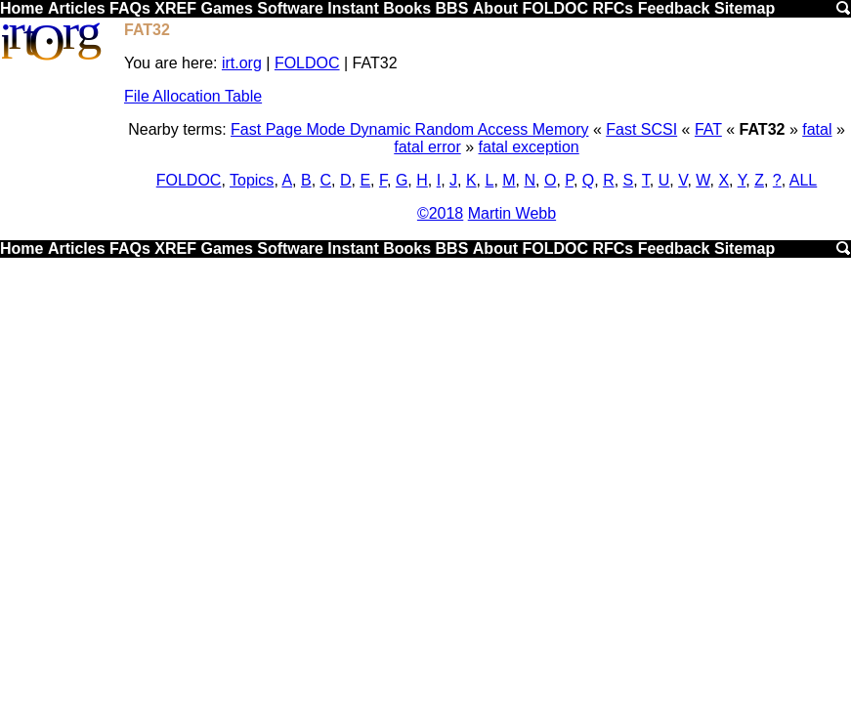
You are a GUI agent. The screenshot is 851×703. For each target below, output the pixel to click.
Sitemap (744, 8)
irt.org (242, 63)
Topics (252, 180)
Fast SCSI (641, 129)
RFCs (612, 8)
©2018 (440, 213)
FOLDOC (555, 8)
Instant (352, 8)
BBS (452, 8)
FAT (708, 129)
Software (290, 8)
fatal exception (529, 147)
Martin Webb (512, 213)
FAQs (129, 8)
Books (407, 8)
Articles (77, 8)
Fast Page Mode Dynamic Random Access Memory (409, 129)
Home (21, 8)
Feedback (674, 8)
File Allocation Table (193, 96)
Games (226, 8)
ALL (803, 180)
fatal (816, 129)
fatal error (427, 147)
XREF (175, 8)
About (495, 8)
